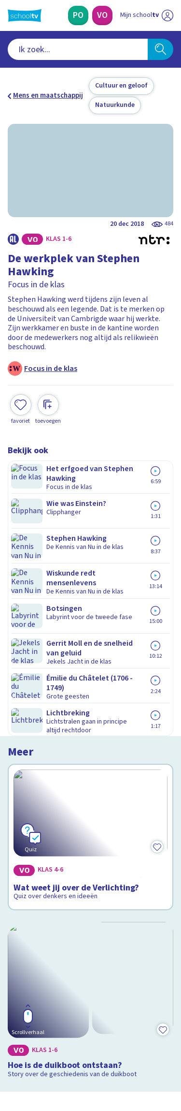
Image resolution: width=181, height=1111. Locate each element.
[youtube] (76, 1045)
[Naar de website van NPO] (167, 15)
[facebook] (12, 1045)
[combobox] (78, 49)
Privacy (22, 879)
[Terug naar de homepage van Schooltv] (25, 15)
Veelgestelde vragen (46, 853)
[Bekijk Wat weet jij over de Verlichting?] (90, 509)
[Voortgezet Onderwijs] (102, 15)
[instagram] (33, 1045)
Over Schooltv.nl (40, 866)
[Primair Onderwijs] (78, 15)
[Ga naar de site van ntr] (137, 1065)
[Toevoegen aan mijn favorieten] (20, 388)
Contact (24, 840)
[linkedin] (55, 1045)
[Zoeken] (160, 49)
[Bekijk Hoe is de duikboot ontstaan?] (90, 637)
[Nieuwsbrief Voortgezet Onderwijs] (91, 977)
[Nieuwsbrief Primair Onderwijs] (91, 950)
